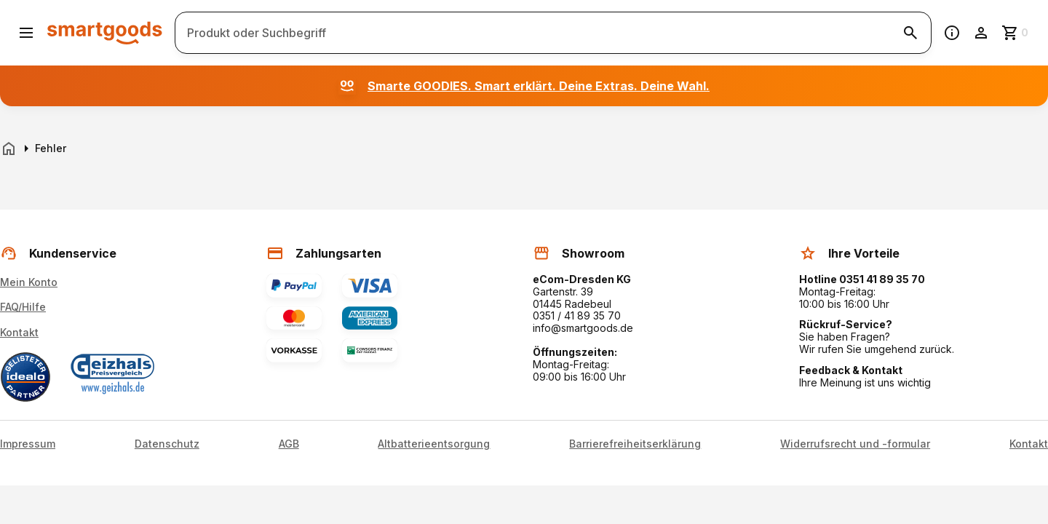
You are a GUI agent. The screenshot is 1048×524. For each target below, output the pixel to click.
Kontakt (19, 332)
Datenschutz (167, 444)
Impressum (27, 444)
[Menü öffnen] (26, 32)
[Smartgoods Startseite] (105, 32)
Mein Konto (28, 282)
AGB (289, 444)
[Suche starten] (910, 32)
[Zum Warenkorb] (1016, 32)
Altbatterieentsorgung (434, 444)
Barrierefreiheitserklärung (635, 444)
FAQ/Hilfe (23, 307)
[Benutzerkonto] (981, 32)
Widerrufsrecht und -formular (855, 444)
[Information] (952, 32)
